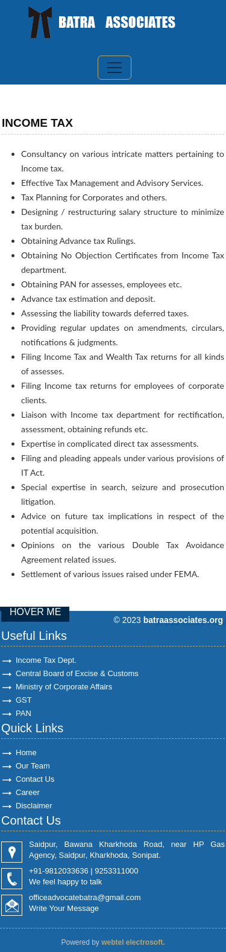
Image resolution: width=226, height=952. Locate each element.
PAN (23, 713)
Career (28, 792)
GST (24, 699)
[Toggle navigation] (114, 68)
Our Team (33, 765)
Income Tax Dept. (46, 660)
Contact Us (35, 779)
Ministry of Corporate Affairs (64, 686)
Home (26, 752)
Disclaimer (34, 805)
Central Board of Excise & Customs (77, 673)
